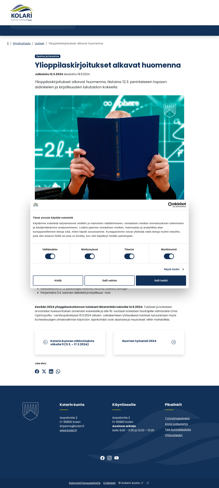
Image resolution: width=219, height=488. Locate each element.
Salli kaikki (161, 280)
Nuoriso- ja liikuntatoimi (90, 30)
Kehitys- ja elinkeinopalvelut (190, 30)
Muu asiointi (153, 19)
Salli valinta (109, 280)
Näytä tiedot (171, 269)
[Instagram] (109, 458)
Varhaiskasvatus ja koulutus (55, 30)
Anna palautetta (176, 424)
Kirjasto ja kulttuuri (122, 30)
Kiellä (57, 280)
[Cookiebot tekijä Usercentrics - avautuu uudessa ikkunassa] (170, 204)
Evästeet (109, 483)
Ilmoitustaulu (21, 43)
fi (8, 43)
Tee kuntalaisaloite (178, 430)
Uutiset (39, 43)
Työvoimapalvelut (177, 418)
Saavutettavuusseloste (85, 483)
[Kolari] (22, 12)
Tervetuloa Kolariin (104, 19)
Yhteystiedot (173, 19)
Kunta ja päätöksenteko (155, 30)
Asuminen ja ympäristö (18, 30)
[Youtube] (116, 458)
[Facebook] (102, 458)
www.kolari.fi (68, 430)
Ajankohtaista (130, 19)
